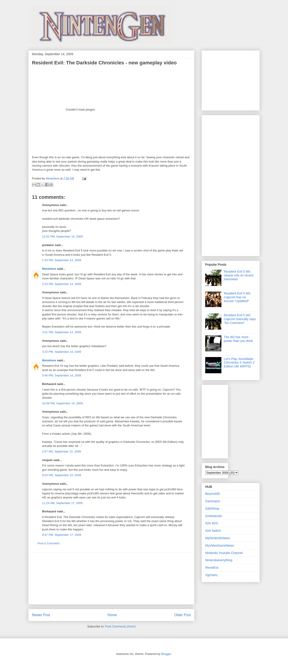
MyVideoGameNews (219, 545)
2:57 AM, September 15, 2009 (61, 451)
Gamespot (212, 501)
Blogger (166, 654)
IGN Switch (213, 530)
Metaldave (49, 268)
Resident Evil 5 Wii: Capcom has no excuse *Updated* (237, 297)
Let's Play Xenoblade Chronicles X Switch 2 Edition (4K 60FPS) (239, 362)
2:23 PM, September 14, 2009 (61, 284)
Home (112, 615)
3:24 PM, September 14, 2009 (61, 351)
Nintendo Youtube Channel (224, 553)
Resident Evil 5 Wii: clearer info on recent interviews (239, 275)
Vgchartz (211, 575)
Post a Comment (48, 543)
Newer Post (41, 615)
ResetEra (211, 567)
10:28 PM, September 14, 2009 (62, 403)
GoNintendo (213, 516)
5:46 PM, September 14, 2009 (61, 375)
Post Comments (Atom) (120, 626)
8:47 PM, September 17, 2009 (61, 534)
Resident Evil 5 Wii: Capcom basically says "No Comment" (240, 319)
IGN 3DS (211, 523)
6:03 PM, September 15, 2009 (61, 475)
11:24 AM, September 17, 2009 (62, 503)
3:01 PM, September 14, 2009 (61, 332)
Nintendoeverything (218, 560)
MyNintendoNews (217, 538)
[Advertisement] (111, 578)
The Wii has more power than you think (238, 339)
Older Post (182, 615)
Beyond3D (212, 494)
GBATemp (212, 508)
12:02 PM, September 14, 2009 (62, 236)
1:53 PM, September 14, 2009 (61, 260)
